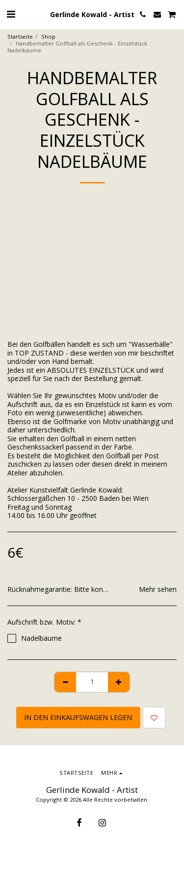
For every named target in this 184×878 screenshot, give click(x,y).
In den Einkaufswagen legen (78, 717)
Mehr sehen (158, 589)
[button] (10, 14)
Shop (48, 36)
